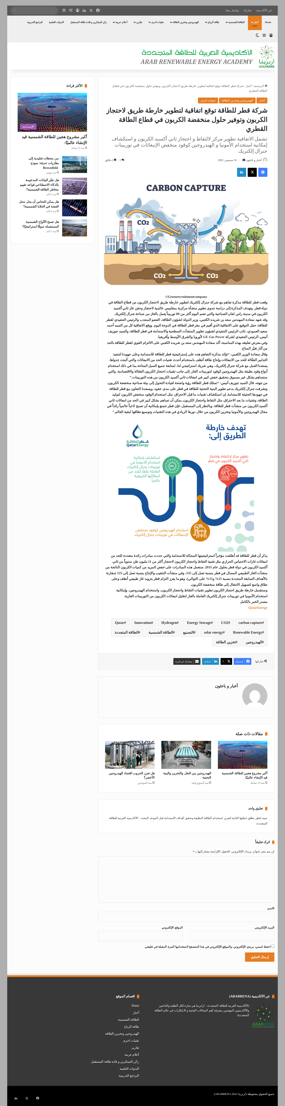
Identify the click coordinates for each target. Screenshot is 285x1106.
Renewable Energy (247, 633)
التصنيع (188, 633)
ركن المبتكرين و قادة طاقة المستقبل (88, 22)
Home (268, 22)
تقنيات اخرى (157, 22)
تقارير (139, 22)
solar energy (213, 633)
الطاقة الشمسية (236, 22)
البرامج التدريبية (35, 22)
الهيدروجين (254, 642)
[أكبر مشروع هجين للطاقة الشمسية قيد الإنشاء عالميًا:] (243, 753)
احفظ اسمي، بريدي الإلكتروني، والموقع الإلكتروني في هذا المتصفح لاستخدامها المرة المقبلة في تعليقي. (207, 945)
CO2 (224, 623)
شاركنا (248, 10)
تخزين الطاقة (226, 642)
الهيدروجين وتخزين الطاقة (186, 22)
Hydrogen (169, 623)
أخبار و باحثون (251, 160)
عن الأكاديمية (264, 10)
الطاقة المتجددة (126, 633)
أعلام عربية (121, 22)
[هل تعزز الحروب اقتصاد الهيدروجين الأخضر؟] (130, 753)
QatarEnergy (257, 608)
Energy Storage (199, 623)
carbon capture (250, 623)
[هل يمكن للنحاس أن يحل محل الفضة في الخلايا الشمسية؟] (74, 207)
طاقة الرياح (213, 22)
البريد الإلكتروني (264, 925)
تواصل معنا (232, 10)
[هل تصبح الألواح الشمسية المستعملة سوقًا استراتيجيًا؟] (74, 227)
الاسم (270, 906)
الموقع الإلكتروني (172, 925)
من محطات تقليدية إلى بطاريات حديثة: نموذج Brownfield (43, 163)
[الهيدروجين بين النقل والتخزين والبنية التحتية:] (186, 753)
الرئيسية (260, 86)
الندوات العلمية (56, 22)
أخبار (256, 22)
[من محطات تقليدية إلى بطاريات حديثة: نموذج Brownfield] (74, 164)
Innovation (142, 623)
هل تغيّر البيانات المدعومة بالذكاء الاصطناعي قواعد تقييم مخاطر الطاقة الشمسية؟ (39, 184)
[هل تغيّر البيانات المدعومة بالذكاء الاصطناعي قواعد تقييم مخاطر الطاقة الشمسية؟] (74, 186)
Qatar (119, 623)
